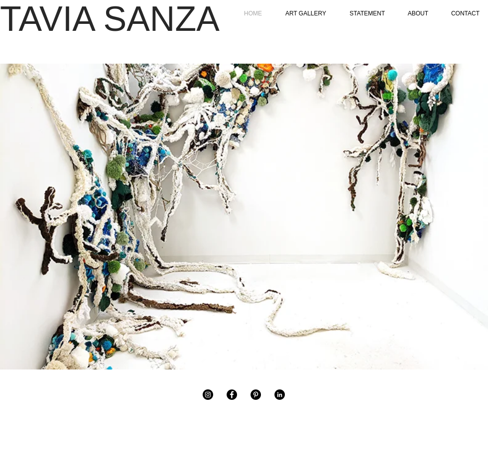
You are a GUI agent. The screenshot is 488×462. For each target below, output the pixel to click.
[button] (244, 217)
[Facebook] (232, 394)
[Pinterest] (255, 394)
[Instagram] (208, 394)
